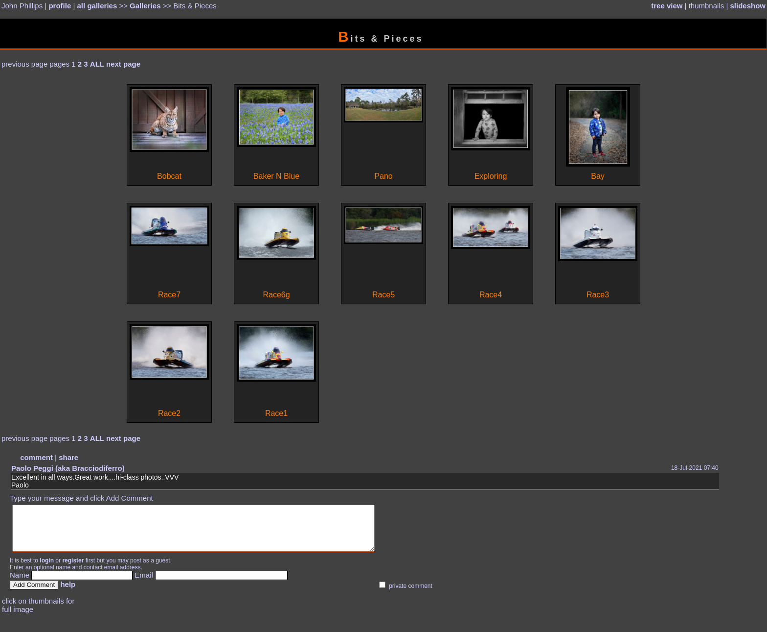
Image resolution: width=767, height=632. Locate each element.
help (67, 593)
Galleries (145, 5)
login (47, 569)
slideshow (748, 5)
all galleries (97, 5)
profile (59, 5)
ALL (97, 64)
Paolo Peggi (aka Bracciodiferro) (68, 468)
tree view (666, 5)
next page (123, 64)
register (73, 569)
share (68, 457)
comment (36, 457)
